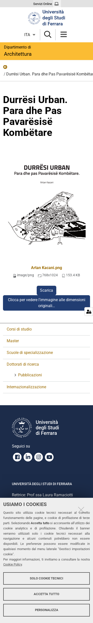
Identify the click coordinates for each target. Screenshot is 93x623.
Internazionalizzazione (26, 387)
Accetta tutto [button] (46, 594)
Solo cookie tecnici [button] (46, 578)
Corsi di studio (19, 329)
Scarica (46, 290)
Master (13, 341)
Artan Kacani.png (46, 267)
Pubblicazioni (29, 375)
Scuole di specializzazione (30, 352)
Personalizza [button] (46, 610)
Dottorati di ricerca (23, 364)
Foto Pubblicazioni (5, 68)
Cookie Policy (12, 564)
